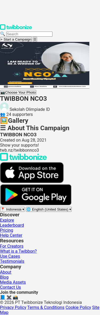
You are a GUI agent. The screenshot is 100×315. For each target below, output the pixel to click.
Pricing (6, 230)
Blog (4, 277)
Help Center (11, 235)
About (5, 272)
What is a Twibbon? (18, 251)
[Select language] (49, 209)
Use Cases (10, 256)
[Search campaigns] (29, 34)
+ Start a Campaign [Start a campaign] (16, 39)
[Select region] (12, 209)
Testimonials (12, 261)
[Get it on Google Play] (35, 204)
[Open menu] (35, 39)
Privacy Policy (13, 307)
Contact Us (10, 287)
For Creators (11, 246)
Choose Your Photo (18, 92)
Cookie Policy (78, 307)
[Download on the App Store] (32, 181)
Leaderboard (12, 225)
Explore (7, 220)
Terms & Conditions (46, 307)
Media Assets (13, 282)
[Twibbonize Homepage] (16, 28)
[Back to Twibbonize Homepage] (23, 159)
